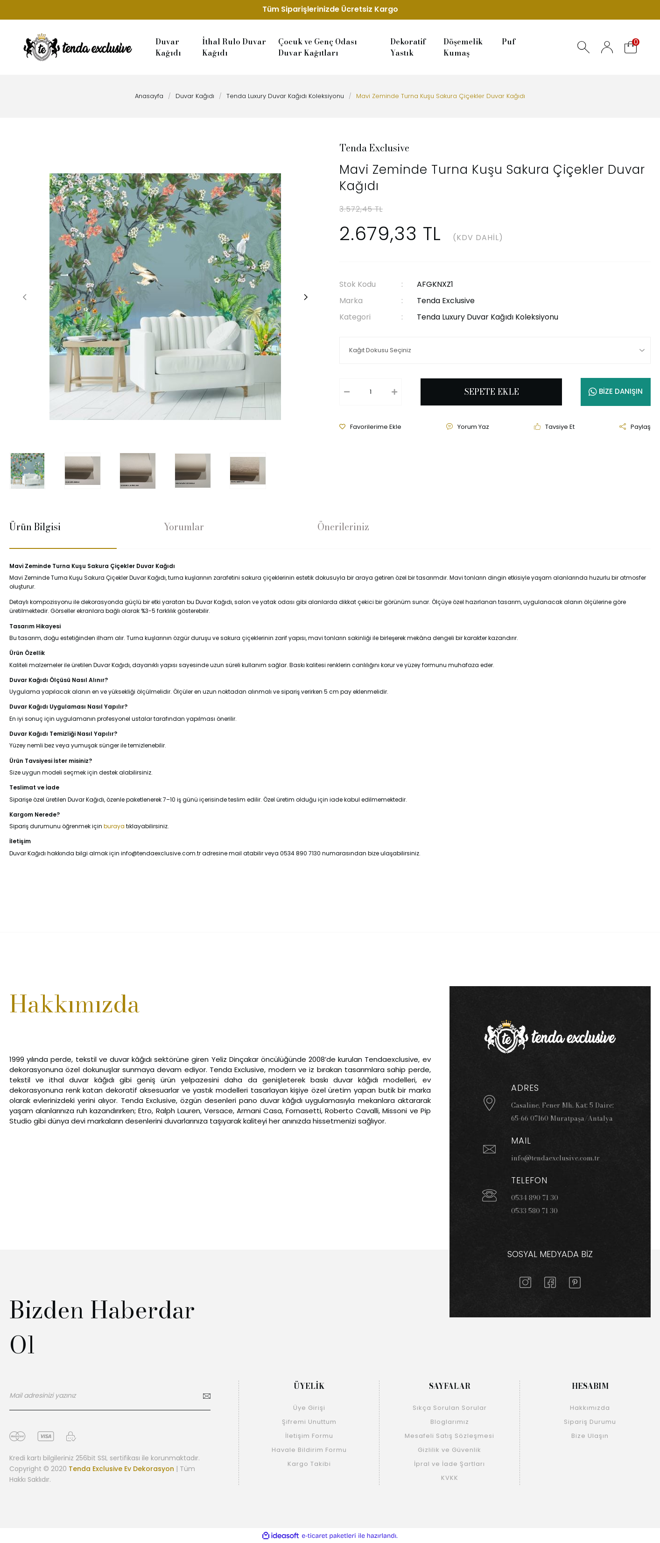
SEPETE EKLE (491, 391)
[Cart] (631, 47)
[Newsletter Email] (110, 1400)
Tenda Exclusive (374, 148)
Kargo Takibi (309, 1463)
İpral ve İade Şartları (449, 1463)
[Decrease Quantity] (347, 392)
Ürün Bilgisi (35, 527)
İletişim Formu (309, 1435)
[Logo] (77, 47)
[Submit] (206, 1400)
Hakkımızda (590, 1407)
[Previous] (24, 296)
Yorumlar (183, 527)
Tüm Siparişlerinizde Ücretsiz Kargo (330, 9)
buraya (114, 826)
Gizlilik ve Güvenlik (449, 1449)
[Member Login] (607, 47)
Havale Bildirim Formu (309, 1449)
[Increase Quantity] (394, 392)
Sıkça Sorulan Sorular (450, 1407)
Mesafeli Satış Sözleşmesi (449, 1435)
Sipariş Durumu (590, 1421)
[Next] (305, 296)
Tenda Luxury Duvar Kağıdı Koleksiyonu (487, 317)
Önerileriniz (343, 527)
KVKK (449, 1477)
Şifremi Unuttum (309, 1421)
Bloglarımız (449, 1421)
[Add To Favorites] (370, 427)
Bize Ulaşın (590, 1435)
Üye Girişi (309, 1407)
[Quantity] (370, 392)
